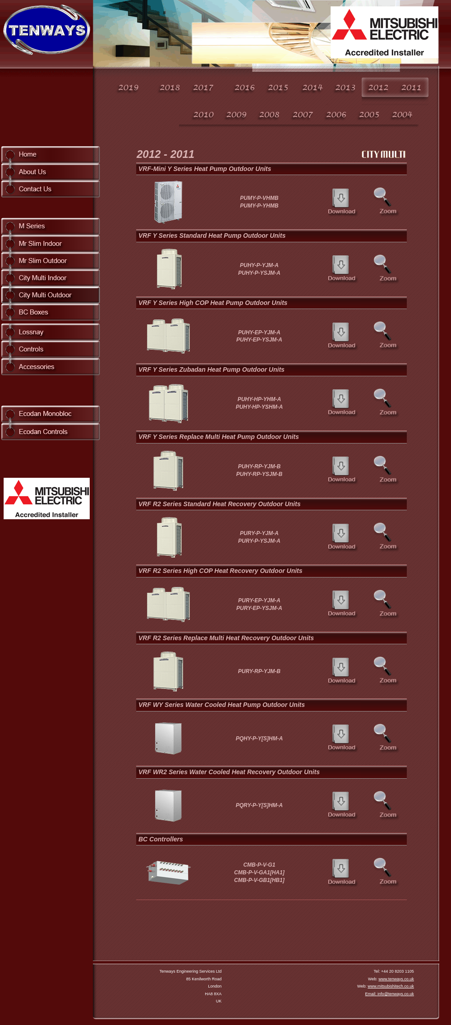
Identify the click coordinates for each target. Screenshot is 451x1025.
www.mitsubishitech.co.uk (391, 986)
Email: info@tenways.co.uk (389, 994)
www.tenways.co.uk (396, 979)
